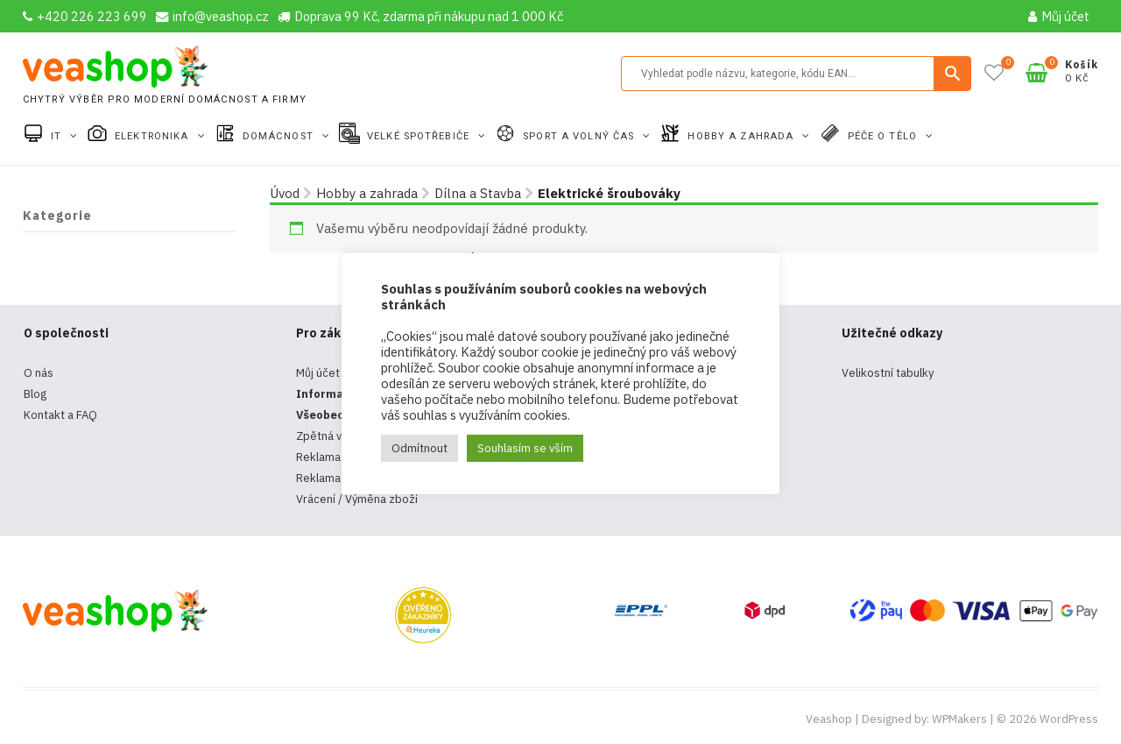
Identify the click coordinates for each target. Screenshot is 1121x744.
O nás (38, 372)
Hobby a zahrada (742, 136)
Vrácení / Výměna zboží (357, 499)
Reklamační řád (336, 478)
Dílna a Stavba (477, 193)
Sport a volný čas (580, 136)
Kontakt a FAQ (60, 414)
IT (58, 136)
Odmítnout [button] (419, 448)
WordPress (1069, 719)
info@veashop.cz (212, 16)
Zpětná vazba (331, 436)
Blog (35, 393)
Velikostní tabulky (888, 372)
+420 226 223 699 (85, 16)
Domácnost (280, 136)
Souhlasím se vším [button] (525, 448)
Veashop (829, 719)
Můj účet (1058, 16)
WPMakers (959, 719)
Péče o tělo (884, 136)
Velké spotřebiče (420, 136)
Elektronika (153, 136)
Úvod (285, 193)
